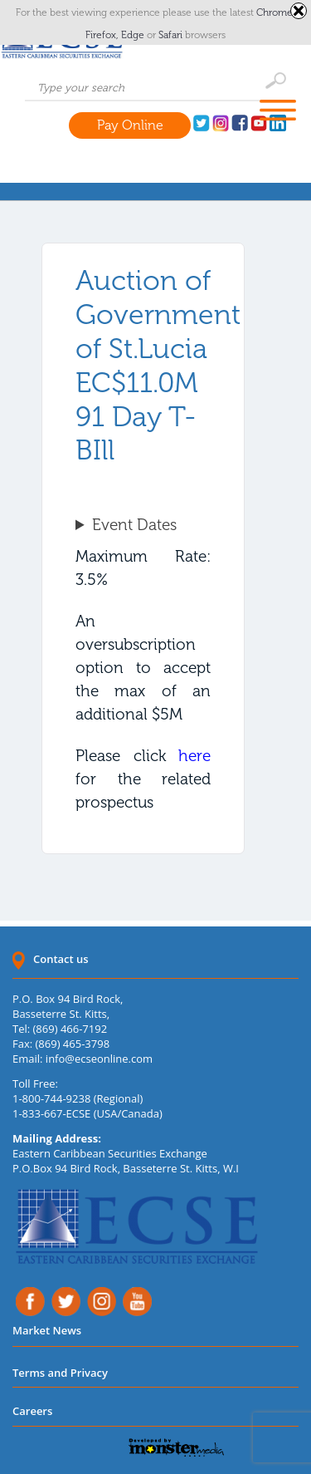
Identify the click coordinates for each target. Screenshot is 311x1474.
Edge (134, 35)
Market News (46, 1330)
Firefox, (103, 35)
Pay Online (130, 125)
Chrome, (275, 12)
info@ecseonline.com (99, 1058)
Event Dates (134, 524)
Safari (171, 35)
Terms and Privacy (60, 1372)
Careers (32, 1410)
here (194, 755)
